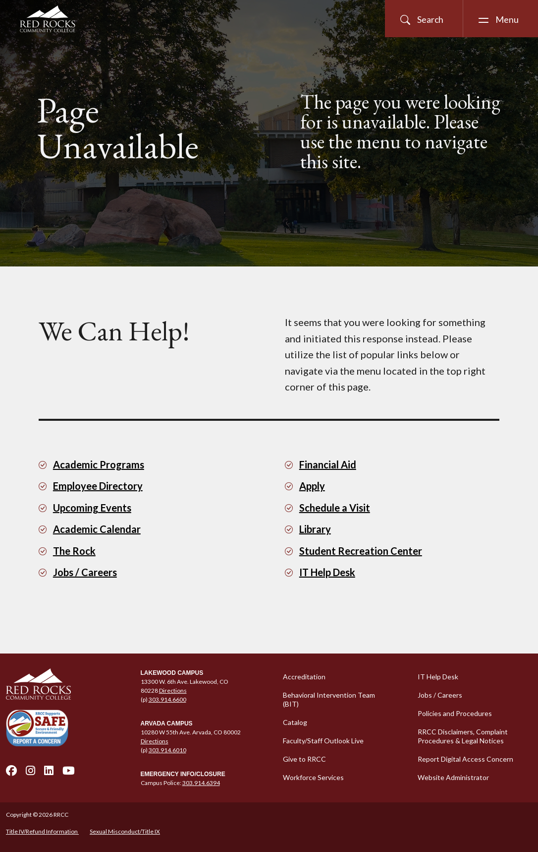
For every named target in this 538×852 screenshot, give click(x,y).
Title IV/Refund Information (42, 831)
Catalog (295, 722)
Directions (173, 690)
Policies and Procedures (455, 713)
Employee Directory (98, 486)
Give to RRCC (304, 759)
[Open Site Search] (424, 18)
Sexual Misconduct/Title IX (125, 831)
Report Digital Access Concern (465, 759)
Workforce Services (313, 777)
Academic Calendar (97, 529)
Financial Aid (327, 464)
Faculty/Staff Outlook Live (323, 740)
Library (315, 529)
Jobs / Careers (85, 572)
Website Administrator (453, 777)
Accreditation (304, 676)
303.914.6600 (167, 699)
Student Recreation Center (360, 551)
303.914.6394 (201, 782)
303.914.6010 (167, 750)
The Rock (74, 551)
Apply (312, 486)
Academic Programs (98, 464)
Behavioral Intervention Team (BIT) (329, 699)
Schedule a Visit (334, 508)
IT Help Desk (327, 572)
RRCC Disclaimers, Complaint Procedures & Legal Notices (463, 736)
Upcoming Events (92, 508)
